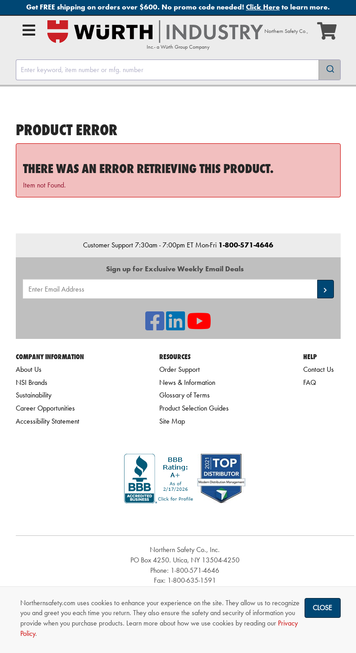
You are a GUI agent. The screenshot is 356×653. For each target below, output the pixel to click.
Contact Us (318, 369)
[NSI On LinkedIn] (175, 326)
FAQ (309, 382)
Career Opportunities (45, 408)
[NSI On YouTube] (199, 326)
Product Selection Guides (194, 408)
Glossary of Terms (184, 395)
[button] (325, 289)
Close (322, 607)
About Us (29, 369)
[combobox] (178, 69)
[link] (185, 519)
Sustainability (33, 395)
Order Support (179, 369)
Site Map (172, 421)
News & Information (187, 382)
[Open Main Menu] (29, 30)
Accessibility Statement (47, 421)
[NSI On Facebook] (154, 326)
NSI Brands (31, 382)
